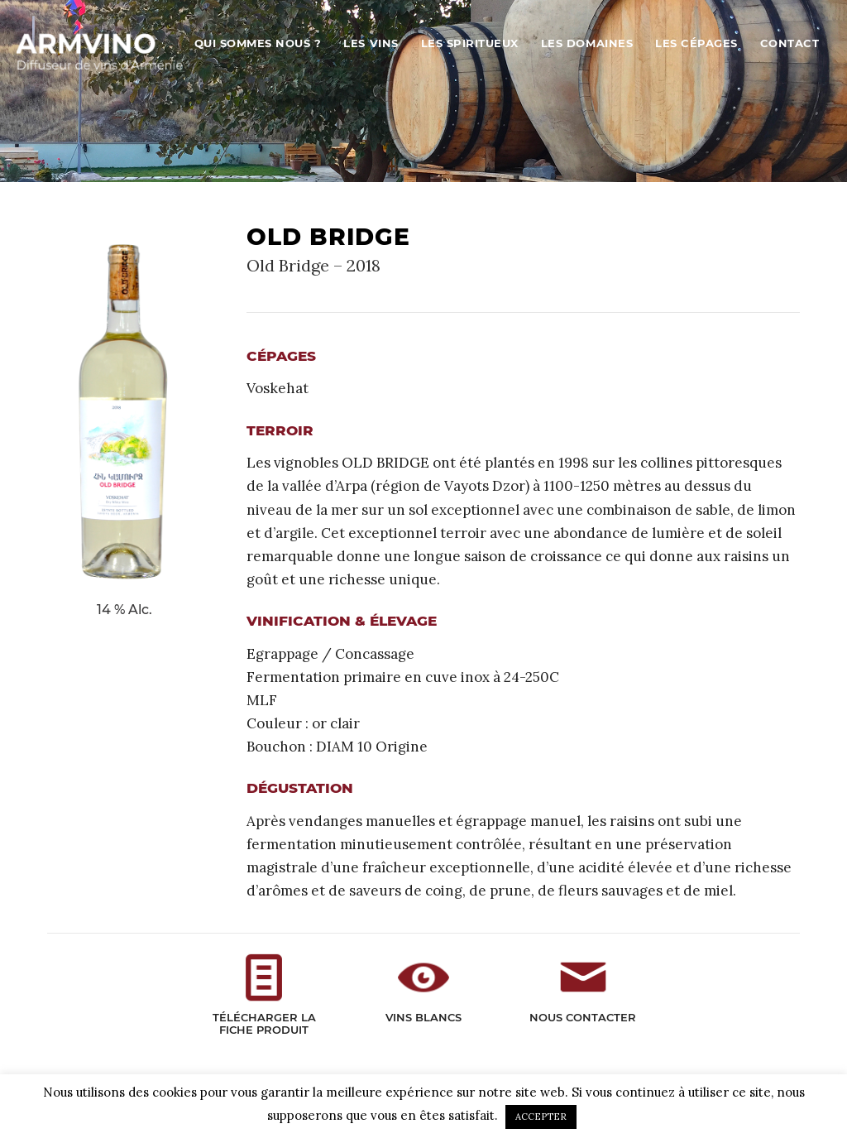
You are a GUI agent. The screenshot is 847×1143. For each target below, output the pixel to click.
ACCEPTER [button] (541, 1116)
